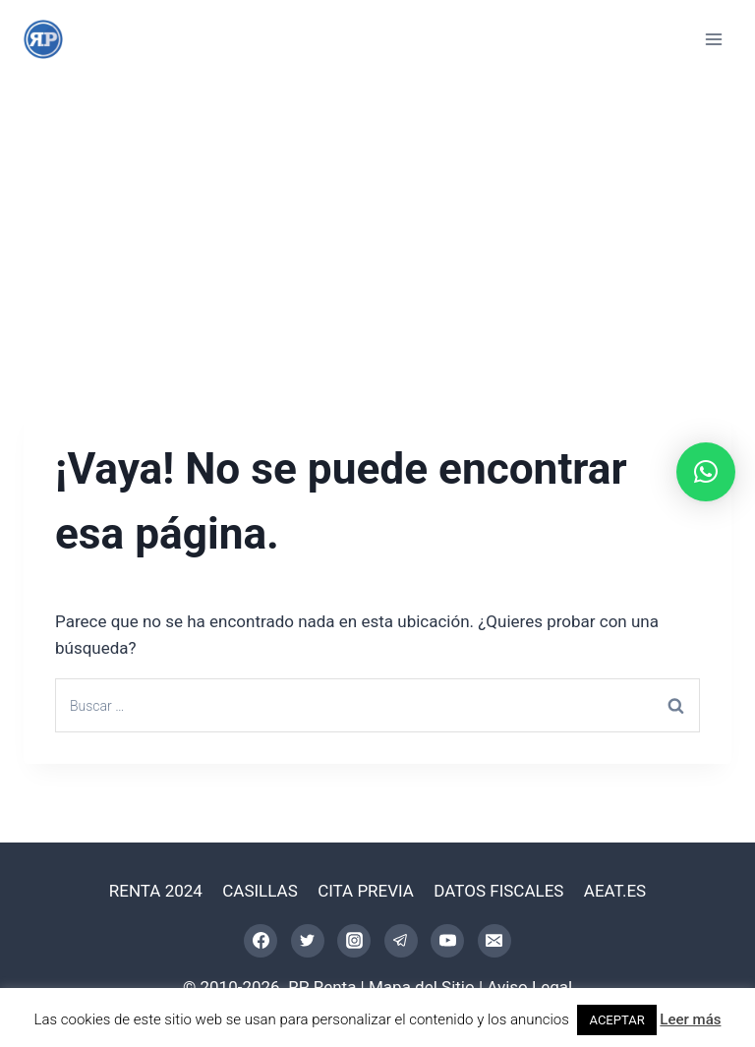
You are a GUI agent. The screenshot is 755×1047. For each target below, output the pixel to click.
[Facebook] (260, 941)
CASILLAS (260, 891)
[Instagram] (354, 941)
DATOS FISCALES (498, 891)
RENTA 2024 (156, 891)
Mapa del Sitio (422, 987)
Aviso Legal (529, 987)
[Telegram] (401, 941)
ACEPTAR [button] (616, 1020)
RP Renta (322, 987)
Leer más (690, 1019)
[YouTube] (447, 941)
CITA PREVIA (366, 891)
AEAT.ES (615, 891)
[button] (705, 471)
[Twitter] (307, 941)
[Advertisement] (377, 226)
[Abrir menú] (713, 39)
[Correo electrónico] (494, 941)
